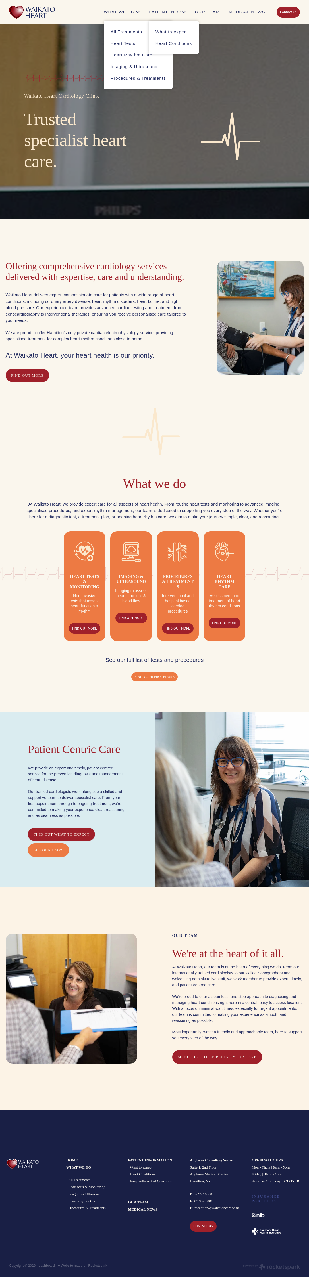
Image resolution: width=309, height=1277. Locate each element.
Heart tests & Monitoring (86, 1187)
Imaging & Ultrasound (85, 1194)
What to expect (140, 1167)
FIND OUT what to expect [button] (62, 834)
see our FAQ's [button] (48, 850)
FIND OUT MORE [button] (27, 375)
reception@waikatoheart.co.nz (217, 1208)
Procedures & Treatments (87, 1208)
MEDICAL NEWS (247, 11)
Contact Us (288, 12)
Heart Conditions (142, 1174)
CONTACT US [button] (203, 1226)
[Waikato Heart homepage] (38, 12)
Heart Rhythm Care (82, 1201)
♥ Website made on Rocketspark (82, 1266)
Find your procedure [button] (154, 677)
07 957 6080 (201, 1194)
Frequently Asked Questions (151, 1181)
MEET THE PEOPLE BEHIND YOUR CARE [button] (217, 1057)
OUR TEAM (207, 11)
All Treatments (79, 1180)
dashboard (47, 1266)
